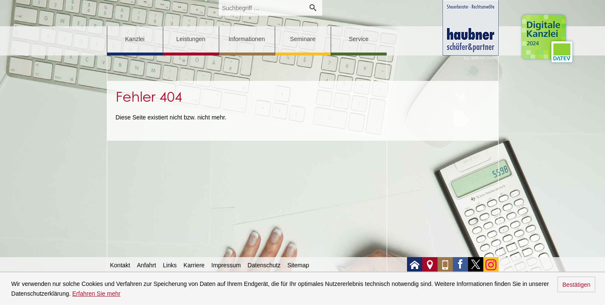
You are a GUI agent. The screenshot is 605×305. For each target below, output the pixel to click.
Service (359, 39)
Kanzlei (135, 39)
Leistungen (191, 39)
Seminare (302, 39)
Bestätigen (576, 284)
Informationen (247, 39)
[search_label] (261, 8)
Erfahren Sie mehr (96, 293)
